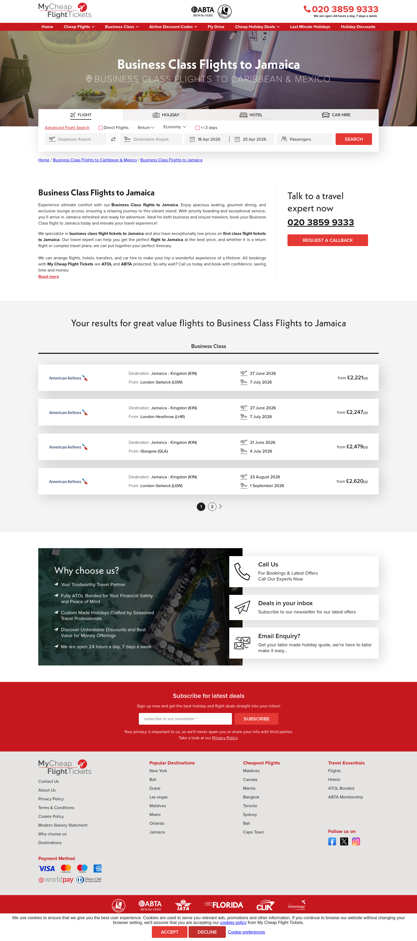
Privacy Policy (224, 740)
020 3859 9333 (341, 9)
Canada (250, 782)
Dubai (154, 790)
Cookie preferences (246, 932)
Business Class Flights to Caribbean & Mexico (95, 160)
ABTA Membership (345, 799)
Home (47, 27)
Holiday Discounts (358, 27)
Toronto (250, 808)
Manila (249, 790)
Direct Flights (113, 127)
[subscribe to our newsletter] (185, 721)
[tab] (80, 115)
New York (158, 773)
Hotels (334, 782)
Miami (155, 817)
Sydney (250, 817)
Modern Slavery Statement (62, 827)
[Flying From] (75, 139)
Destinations (49, 845)
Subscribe (256, 720)
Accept (169, 932)
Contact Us (48, 783)
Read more (48, 276)
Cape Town (253, 834)
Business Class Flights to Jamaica (171, 160)
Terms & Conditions (56, 810)
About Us (47, 792)
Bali (152, 782)
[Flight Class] (175, 126)
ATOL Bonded (341, 790)
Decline (207, 932)
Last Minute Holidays (310, 27)
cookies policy (233, 922)
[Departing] (207, 139)
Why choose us (52, 836)
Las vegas (158, 799)
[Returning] (252, 139)
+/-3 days (206, 127)
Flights (334, 773)
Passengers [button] (300, 139)
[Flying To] (151, 139)
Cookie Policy (51, 818)
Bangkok (251, 799)
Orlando (156, 825)
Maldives (157, 808)
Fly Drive (216, 27)
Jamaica (157, 834)
